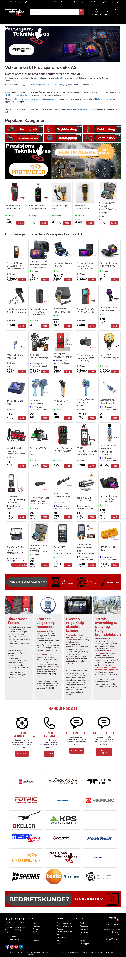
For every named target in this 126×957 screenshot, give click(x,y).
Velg (68, 279)
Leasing (36, 941)
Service (36, 935)
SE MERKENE (22, 754)
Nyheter (36, 929)
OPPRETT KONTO (104, 752)
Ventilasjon (84, 938)
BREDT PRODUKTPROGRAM (25, 734)
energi (61, 85)
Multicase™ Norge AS (105, 952)
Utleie (59, 940)
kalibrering (100, 99)
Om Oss (36, 932)
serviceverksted (52, 99)
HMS (70, 85)
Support (13, 937)
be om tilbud (82, 109)
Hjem (35, 923)
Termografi (37, 78)
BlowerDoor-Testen (18, 621)
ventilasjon (37, 85)
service (109, 99)
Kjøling (82, 941)
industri (55, 85)
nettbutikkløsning (83, 952)
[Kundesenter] (96, 11)
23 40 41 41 (13, 2)
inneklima (47, 85)
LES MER (49, 754)
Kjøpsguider (84, 926)
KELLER (40, 655)
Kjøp (21, 223)
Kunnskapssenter (63, 2)
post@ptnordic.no (27, 2)
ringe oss (56, 109)
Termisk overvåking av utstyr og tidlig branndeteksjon (108, 627)
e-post (69, 109)
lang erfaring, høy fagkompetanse (23, 99)
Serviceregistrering (64, 923)
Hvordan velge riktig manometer (46, 623)
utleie (34, 102)
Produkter (37, 926)
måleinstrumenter (62, 78)
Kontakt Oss (14, 940)
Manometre (41, 631)
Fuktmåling (84, 932)
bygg (23, 85)
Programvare (62, 937)
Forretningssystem (68, 952)
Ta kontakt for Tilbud (23, 565)
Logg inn (106, 11)
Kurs (76, 2)
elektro (29, 85)
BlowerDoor (84, 935)
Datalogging (84, 944)
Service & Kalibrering (91, 2)
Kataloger (83, 923)
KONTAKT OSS (76, 751)
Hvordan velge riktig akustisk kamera (75, 625)
